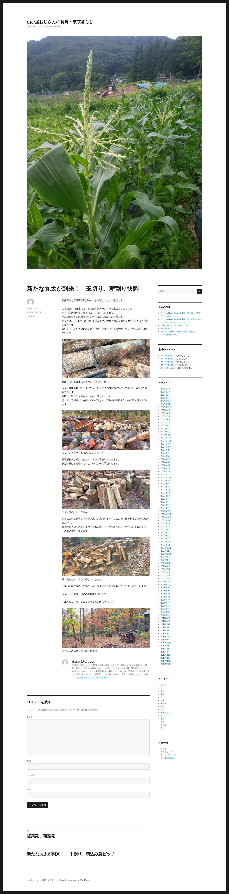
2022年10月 (166, 517)
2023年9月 (165, 483)
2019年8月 (165, 630)
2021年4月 (165, 572)
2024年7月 (165, 453)
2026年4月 (166, 389)
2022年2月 (165, 542)
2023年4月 (166, 499)
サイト (30, 789)
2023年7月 (165, 490)
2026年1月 (165, 398)
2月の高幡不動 (167, 355)
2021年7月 (165, 563)
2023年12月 (166, 474)
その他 (163, 685)
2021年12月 (166, 548)
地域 (162, 691)
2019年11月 (165, 621)
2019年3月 (165, 646)
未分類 (163, 703)
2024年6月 (166, 456)
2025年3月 (165, 428)
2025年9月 (165, 410)
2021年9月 (165, 557)
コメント (31, 717)
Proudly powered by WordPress (75, 880)
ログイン (164, 749)
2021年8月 (165, 560)
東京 (162, 706)
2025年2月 (165, 431)
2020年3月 (166, 609)
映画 (162, 700)
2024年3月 (166, 465)
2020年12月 (166, 581)
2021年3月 (165, 575)
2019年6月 (165, 636)
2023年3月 (165, 502)
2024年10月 (166, 444)
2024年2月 (166, 468)
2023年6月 (165, 493)
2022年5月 (165, 532)
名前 (30, 761)
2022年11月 (166, 514)
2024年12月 (166, 438)
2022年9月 (165, 520)
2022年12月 (166, 511)
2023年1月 (165, 508)
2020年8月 (166, 594)
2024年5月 (165, 459)
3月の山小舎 (166, 328)
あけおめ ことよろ (169, 368)
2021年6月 (165, 566)
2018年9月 (165, 664)
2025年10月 (166, 407)
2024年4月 (166, 462)
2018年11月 (166, 658)
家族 (162, 694)
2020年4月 (166, 606)
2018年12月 (166, 655)
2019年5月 (165, 639)
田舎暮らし (31, 316)
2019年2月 (165, 649)
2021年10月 (166, 554)
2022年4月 (166, 535)
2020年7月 (165, 597)
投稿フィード (166, 752)
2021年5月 (165, 569)
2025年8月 (165, 413)
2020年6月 (166, 600)
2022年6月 (165, 529)
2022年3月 (165, 538)
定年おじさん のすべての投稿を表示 (91, 677)
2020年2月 (166, 612)
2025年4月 (165, 425)
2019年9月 (165, 627)
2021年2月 (165, 578)
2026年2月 (165, 395)
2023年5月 (165, 496)
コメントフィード (168, 755)
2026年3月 (165, 392)
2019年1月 (165, 652)
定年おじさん (32, 308)
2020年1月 (165, 615)
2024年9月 (166, 447)
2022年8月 (165, 523)
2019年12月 (166, 618)
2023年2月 (165, 505)
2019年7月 (165, 633)
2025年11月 (166, 404)
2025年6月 (165, 419)
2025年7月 (165, 416)
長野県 (163, 725)
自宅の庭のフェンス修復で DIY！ (176, 325)
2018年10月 (166, 661)
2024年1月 (165, 471)
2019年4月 (165, 642)
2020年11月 (166, 584)
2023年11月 (166, 477)
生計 (162, 709)
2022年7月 (165, 526)
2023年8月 (165, 486)
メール (31, 775)
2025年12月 (166, 401)
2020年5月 (165, 603)
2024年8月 (166, 450)
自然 (162, 722)
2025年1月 (165, 434)
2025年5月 (165, 422)
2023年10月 (166, 480)
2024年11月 (166, 441)
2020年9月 (166, 590)
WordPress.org (168, 758)
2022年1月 (165, 545)
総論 (162, 718)
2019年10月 (166, 624)
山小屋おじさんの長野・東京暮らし (60, 21)
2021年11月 (166, 551)
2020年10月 (166, 587)
